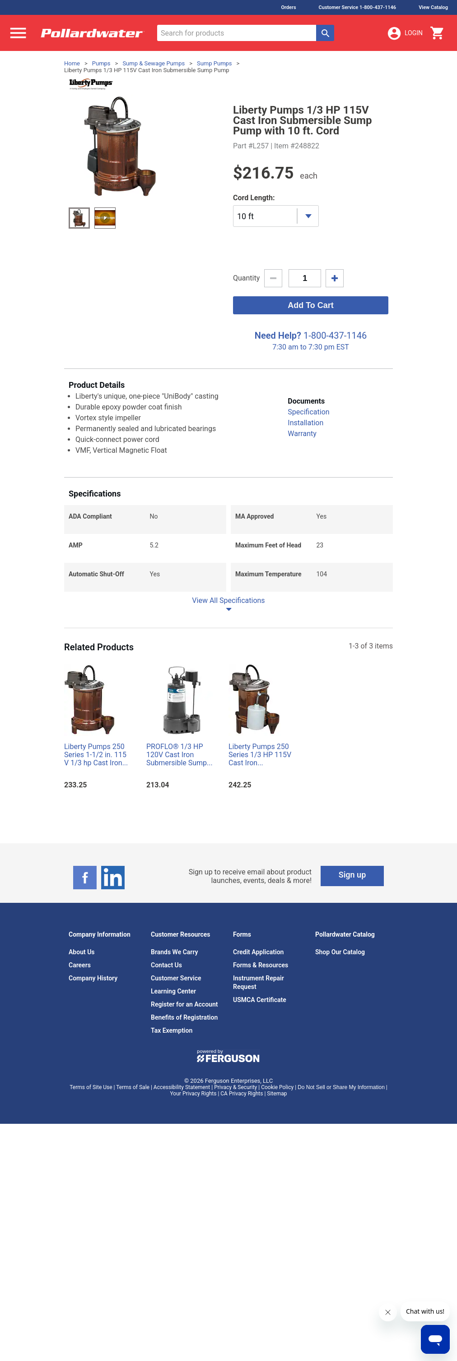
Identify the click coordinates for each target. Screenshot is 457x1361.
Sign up (352, 874)
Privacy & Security (235, 1087)
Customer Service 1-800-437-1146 (357, 7)
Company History (93, 978)
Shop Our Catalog (340, 952)
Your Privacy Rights (193, 1093)
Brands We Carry (174, 952)
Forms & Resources (260, 965)
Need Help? (278, 335)
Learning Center (173, 991)
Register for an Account (184, 1004)
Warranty (302, 433)
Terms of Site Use (91, 1087)
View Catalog (433, 7)
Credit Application (258, 952)
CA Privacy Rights (241, 1093)
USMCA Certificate (259, 999)
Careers (80, 965)
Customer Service (176, 978)
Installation (305, 422)
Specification (308, 412)
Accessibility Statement (182, 1087)
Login (405, 33)
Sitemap (277, 1093)
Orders (288, 7)
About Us (82, 952)
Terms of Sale (132, 1087)
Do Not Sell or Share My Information (341, 1087)
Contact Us (166, 965)
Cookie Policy (277, 1087)
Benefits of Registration (184, 1017)
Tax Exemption (171, 1030)
